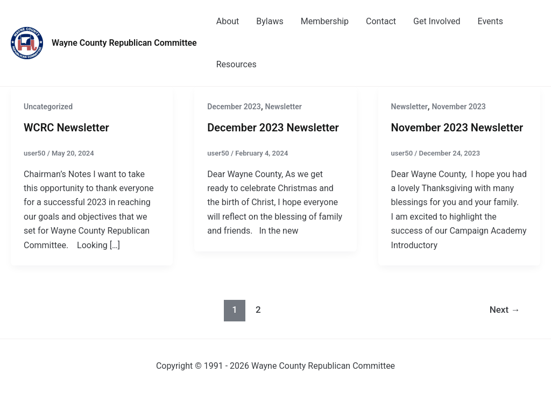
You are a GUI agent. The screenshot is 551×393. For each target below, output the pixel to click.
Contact (381, 21)
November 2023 (458, 106)
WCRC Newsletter (66, 127)
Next (505, 309)
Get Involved (437, 21)
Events (490, 21)
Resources (236, 64)
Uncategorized (48, 106)
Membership (325, 21)
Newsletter (283, 106)
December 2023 (234, 106)
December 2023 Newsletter (273, 127)
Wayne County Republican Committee (124, 43)
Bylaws (269, 21)
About (227, 21)
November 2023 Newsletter (457, 127)
